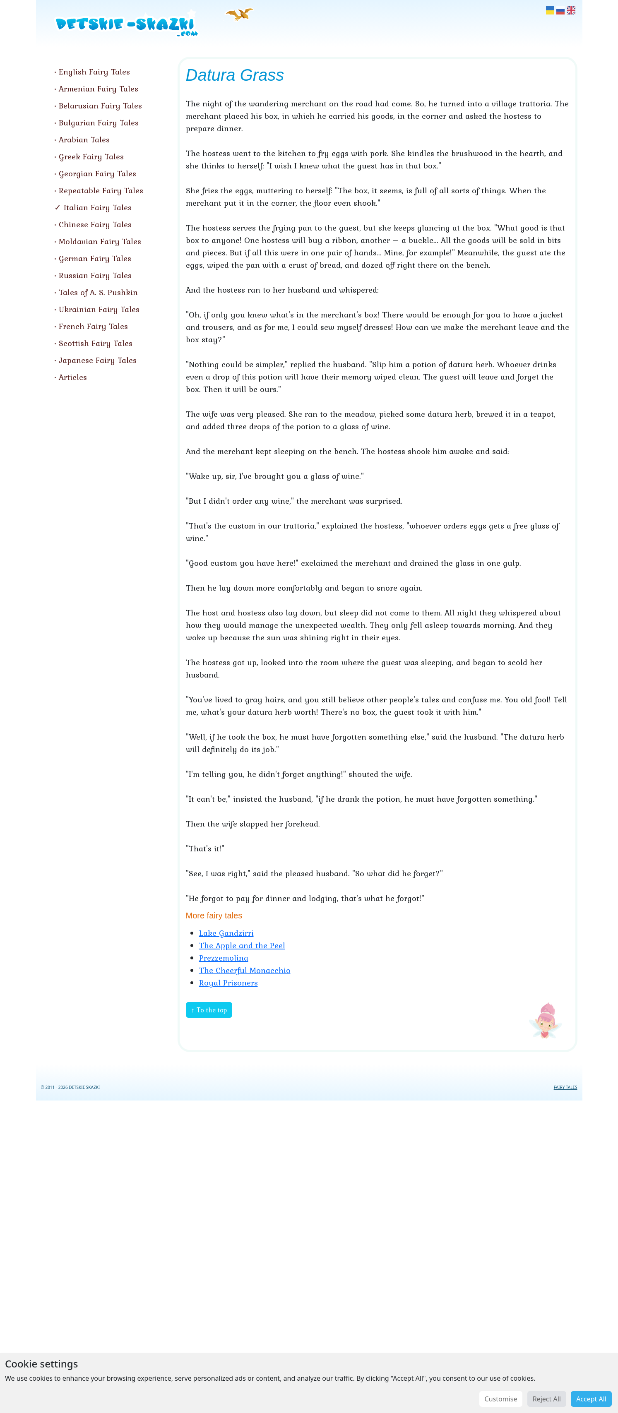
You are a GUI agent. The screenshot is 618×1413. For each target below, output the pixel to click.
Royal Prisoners (228, 982)
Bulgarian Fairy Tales (99, 122)
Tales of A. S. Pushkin (98, 292)
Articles (73, 377)
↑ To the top (209, 1010)
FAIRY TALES (565, 1087)
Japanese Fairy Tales (98, 360)
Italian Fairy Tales (98, 207)
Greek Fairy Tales (91, 156)
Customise (501, 1398)
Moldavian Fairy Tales (100, 241)
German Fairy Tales (95, 258)
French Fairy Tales (93, 326)
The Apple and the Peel (242, 945)
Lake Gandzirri (226, 933)
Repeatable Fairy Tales (101, 190)
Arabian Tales (84, 139)
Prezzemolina (223, 958)
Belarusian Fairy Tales (100, 105)
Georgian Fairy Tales (97, 173)
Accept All (591, 1398)
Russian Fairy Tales (95, 275)
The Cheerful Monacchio (245, 970)
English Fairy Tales (94, 71)
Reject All (547, 1398)
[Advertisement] (309, 1255)
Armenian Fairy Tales (98, 88)
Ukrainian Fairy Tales (99, 309)
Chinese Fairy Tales (95, 224)
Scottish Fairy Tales (95, 343)
